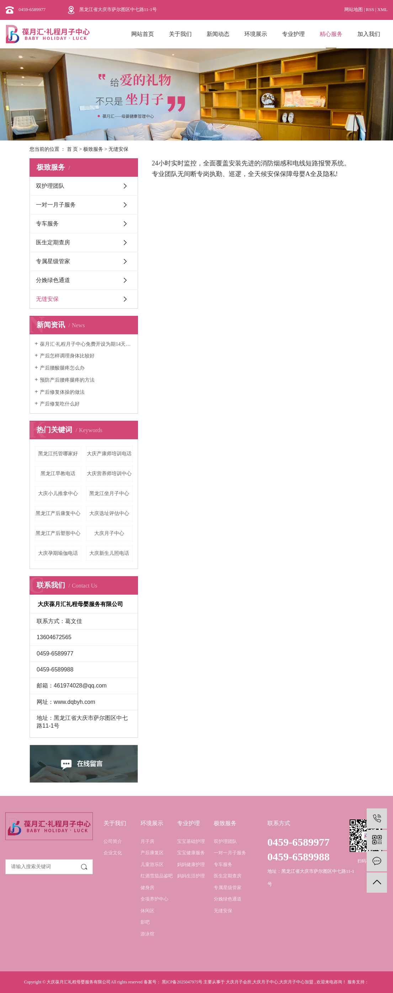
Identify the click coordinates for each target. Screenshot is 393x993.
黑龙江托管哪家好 (58, 453)
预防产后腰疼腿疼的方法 (67, 380)
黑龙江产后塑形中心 (58, 533)
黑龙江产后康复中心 (58, 513)
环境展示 (255, 34)
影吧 (145, 922)
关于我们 (180, 34)
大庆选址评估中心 (109, 513)
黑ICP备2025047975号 (182, 981)
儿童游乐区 (152, 864)
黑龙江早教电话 (58, 473)
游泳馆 (147, 933)
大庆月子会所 (238, 981)
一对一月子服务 (56, 205)
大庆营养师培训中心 (109, 473)
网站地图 (354, 9)
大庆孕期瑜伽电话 (58, 553)
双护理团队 (50, 186)
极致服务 (93, 149)
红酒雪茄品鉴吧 (156, 875)
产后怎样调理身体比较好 (67, 356)
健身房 (147, 887)
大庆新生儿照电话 (109, 553)
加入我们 (368, 34)
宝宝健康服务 (191, 852)
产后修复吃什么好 (60, 404)
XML (382, 9)
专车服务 (47, 224)
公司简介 (112, 841)
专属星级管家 (53, 261)
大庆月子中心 (109, 533)
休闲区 (147, 910)
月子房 (147, 841)
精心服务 (331, 34)
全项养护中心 (154, 899)
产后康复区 (152, 852)
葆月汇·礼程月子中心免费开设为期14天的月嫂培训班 (86, 344)
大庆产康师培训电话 (109, 453)
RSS (370, 9)
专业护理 (293, 34)
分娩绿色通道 (53, 280)
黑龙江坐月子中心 (109, 493)
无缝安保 (47, 299)
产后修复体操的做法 (62, 392)
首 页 (72, 149)
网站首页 (142, 34)
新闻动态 (218, 34)
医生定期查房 (53, 242)
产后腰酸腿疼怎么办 (62, 368)
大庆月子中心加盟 (296, 981)
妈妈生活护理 (191, 875)
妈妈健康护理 (191, 864)
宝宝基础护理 (191, 841)
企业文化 (112, 852)
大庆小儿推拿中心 (58, 493)
